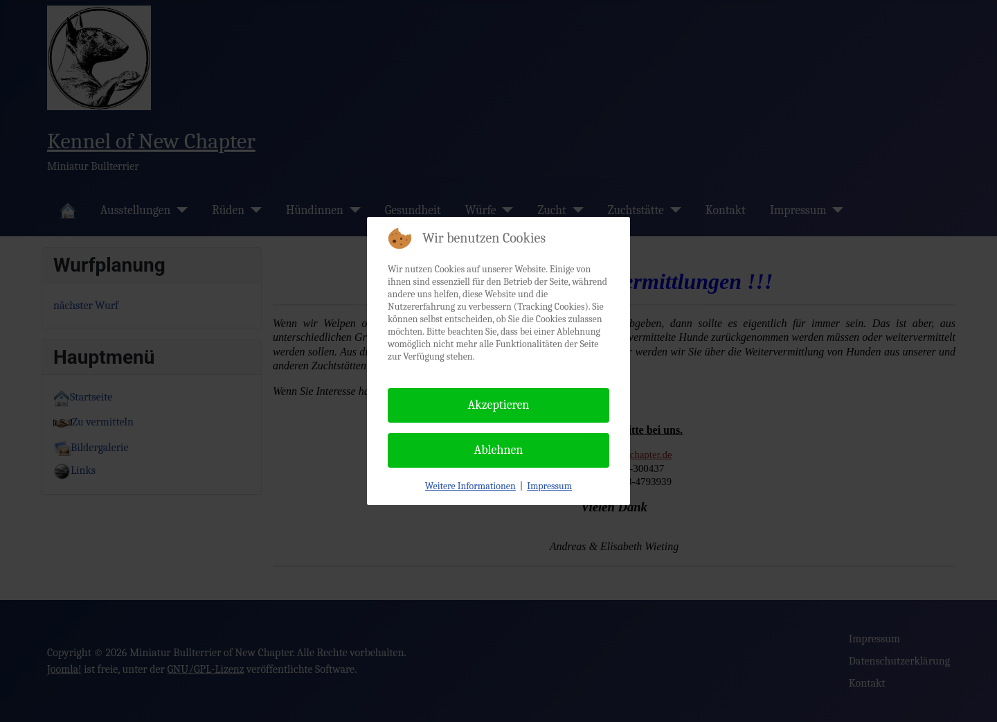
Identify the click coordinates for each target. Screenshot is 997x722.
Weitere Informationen (470, 486)
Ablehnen (498, 450)
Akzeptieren (499, 405)
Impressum (549, 486)
